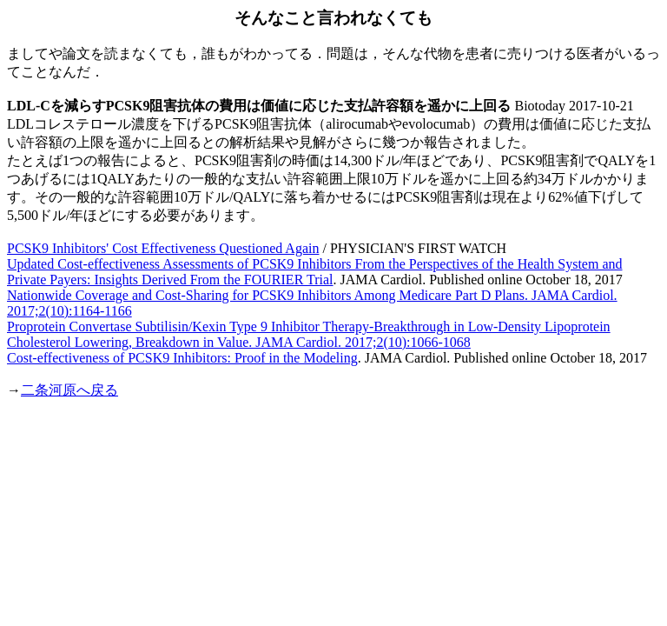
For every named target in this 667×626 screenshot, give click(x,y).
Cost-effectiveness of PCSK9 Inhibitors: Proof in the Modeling (182, 357)
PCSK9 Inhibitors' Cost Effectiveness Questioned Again (163, 248)
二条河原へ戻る (69, 390)
